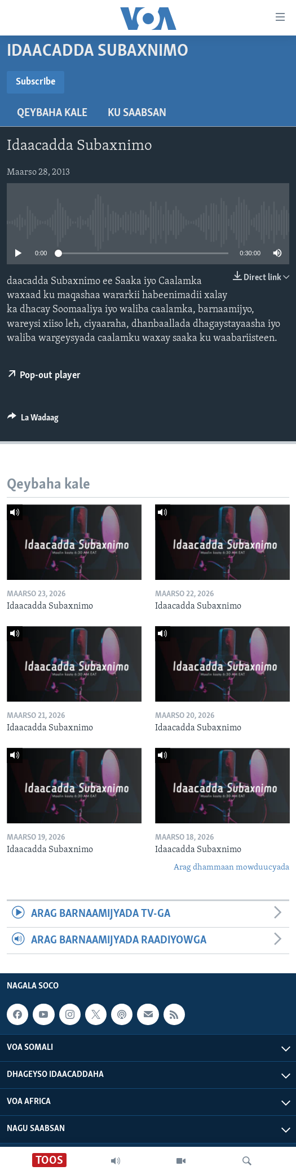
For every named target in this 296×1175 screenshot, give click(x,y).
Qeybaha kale (52, 113)
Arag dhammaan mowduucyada (231, 867)
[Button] (33, 420)
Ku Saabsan (137, 113)
